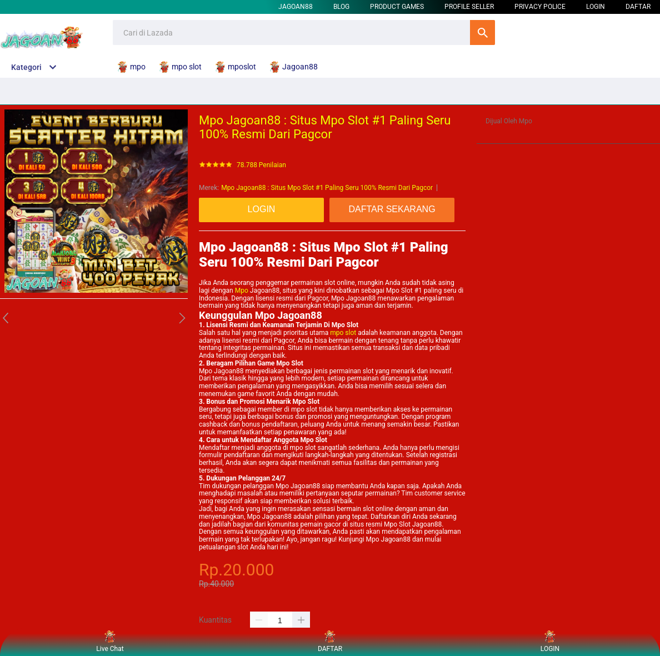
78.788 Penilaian (261, 165)
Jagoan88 (295, 7)
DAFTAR (638, 7)
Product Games (397, 7)
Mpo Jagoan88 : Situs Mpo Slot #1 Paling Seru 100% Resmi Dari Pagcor (327, 188)
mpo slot (343, 333)
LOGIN (595, 7)
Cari (482, 32)
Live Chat (109, 641)
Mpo (241, 290)
